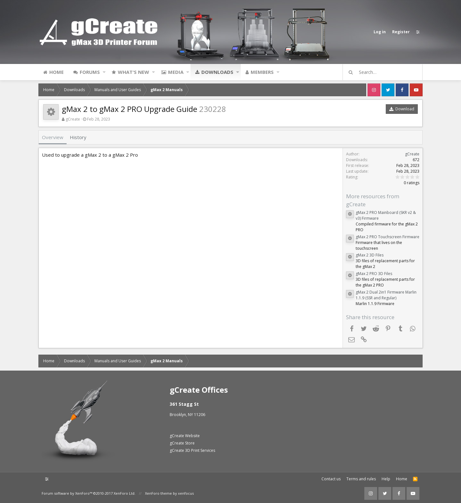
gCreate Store (182, 443)
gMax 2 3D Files (369, 255)
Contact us (331, 479)
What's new (133, 72)
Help (386, 479)
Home (56, 72)
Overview (52, 137)
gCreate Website (185, 435)
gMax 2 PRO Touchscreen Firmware (387, 237)
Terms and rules (361, 479)
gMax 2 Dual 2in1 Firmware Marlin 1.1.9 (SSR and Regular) (385, 295)
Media (175, 72)
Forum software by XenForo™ (88, 493)
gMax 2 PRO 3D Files (373, 273)
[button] (104, 72)
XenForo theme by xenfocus (169, 493)
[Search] (385, 72)
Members (262, 72)
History (78, 137)
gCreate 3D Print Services (192, 450)
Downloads (217, 72)
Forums (90, 72)
